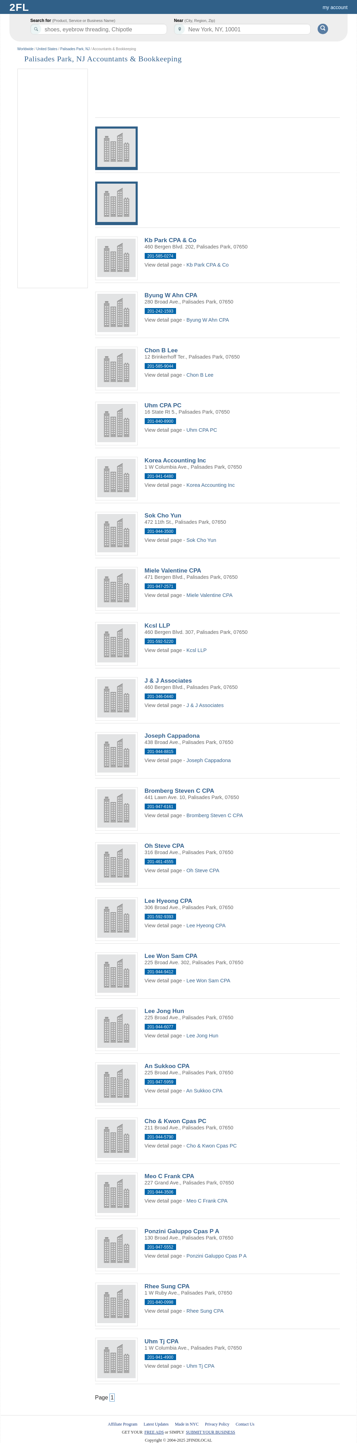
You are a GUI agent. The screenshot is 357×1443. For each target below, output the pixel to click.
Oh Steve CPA (164, 845)
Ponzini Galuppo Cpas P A (182, 1231)
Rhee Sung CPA (167, 1286)
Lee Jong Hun (164, 1010)
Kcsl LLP (157, 625)
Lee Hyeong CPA (168, 900)
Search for (72, 20)
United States (46, 49)
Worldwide (25, 49)
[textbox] (242, 29)
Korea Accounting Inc (175, 460)
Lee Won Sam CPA (171, 955)
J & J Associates (168, 680)
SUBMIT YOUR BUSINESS (210, 1432)
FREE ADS (154, 1432)
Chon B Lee (161, 350)
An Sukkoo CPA (167, 1065)
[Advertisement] (53, 178)
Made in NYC (187, 1424)
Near (194, 20)
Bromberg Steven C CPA (179, 790)
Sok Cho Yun (163, 515)
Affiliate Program (122, 1424)
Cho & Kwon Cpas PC (175, 1121)
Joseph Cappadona (172, 735)
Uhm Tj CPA (162, 1341)
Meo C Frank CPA (170, 1176)
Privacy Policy (217, 1424)
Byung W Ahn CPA (171, 295)
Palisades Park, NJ (75, 49)
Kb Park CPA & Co (171, 240)
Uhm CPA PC (163, 405)
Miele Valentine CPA (173, 570)
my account (335, 7)
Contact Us (245, 1424)
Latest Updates (156, 1424)
